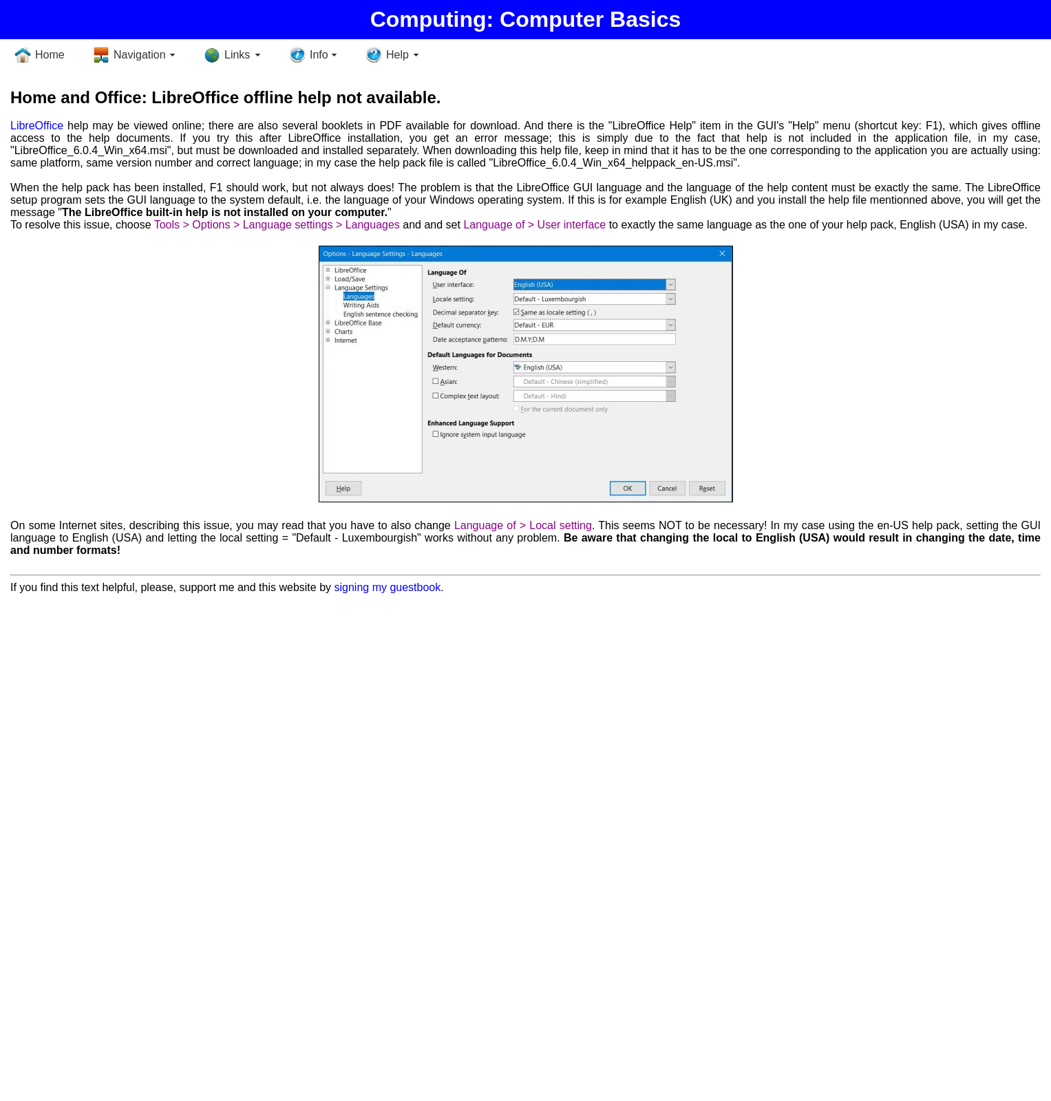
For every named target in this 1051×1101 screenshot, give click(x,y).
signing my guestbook (387, 587)
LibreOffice (36, 125)
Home (50, 55)
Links (237, 55)
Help (397, 55)
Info (319, 55)
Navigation (140, 55)
